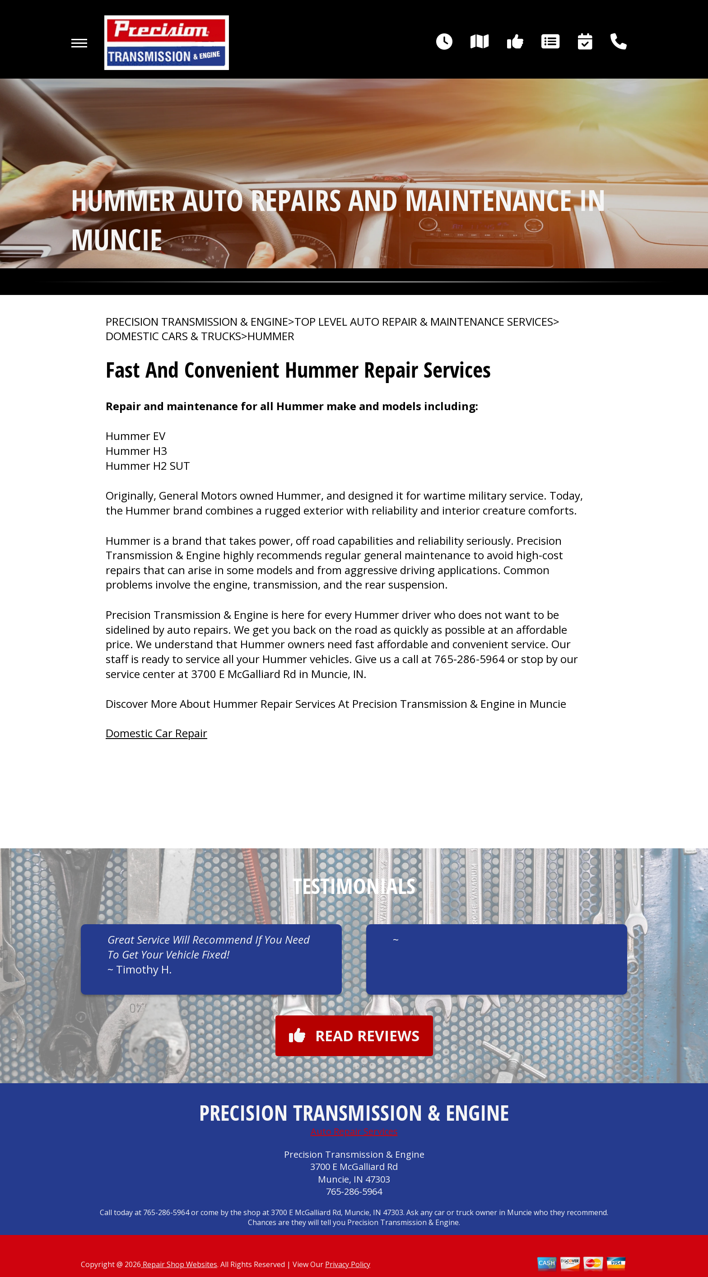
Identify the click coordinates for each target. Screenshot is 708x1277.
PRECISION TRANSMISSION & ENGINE (197, 321)
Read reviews (354, 1035)
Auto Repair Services (354, 1131)
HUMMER (270, 336)
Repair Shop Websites (179, 1264)
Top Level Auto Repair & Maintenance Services (423, 321)
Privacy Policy (347, 1264)
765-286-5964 (469, 658)
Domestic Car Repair (156, 732)
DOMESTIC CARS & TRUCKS (173, 336)
